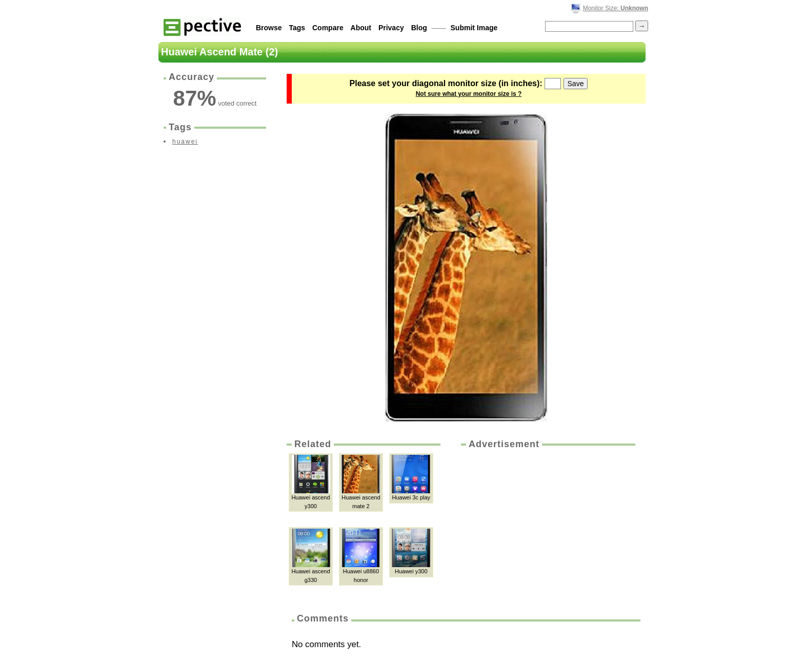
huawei (185, 141)
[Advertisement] (547, 527)
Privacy (391, 28)
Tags (297, 28)
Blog (419, 28)
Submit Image (474, 28)
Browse (269, 28)
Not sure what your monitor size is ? (469, 93)
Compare (328, 28)
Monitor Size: (615, 8)
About (361, 28)
